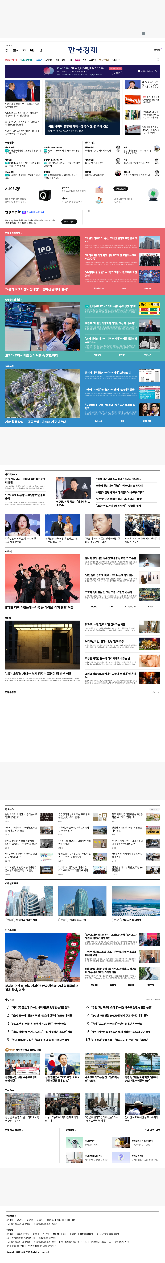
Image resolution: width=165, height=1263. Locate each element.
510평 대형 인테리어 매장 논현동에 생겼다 (127, 855)
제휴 (18, 1234)
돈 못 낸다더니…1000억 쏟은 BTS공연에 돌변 (25, 480)
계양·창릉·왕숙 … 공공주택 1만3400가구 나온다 (35, 422)
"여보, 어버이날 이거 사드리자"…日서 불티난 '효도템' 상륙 (41, 1032)
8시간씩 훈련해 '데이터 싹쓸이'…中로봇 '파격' (120, 492)
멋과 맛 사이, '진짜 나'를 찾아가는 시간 (105, 624)
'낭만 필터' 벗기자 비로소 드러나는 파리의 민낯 (109, 575)
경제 (57, 59)
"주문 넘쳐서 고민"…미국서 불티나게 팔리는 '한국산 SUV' (127, 842)
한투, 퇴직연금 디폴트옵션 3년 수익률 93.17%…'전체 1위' (127, 816)
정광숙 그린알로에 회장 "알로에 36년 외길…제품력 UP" (141, 1078)
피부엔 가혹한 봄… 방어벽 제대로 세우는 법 (107, 658)
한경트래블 (10, 929)
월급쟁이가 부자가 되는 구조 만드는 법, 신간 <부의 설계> (74, 816)
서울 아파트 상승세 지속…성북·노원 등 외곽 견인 (78, 126)
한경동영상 (10, 692)
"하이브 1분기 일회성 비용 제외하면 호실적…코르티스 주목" (110, 257)
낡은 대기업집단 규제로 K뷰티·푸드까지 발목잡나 (137, 152)
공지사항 (70, 1130)
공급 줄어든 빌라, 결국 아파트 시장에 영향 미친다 (22, 1118)
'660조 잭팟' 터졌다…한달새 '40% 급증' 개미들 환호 (38, 1023)
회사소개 (9, 1220)
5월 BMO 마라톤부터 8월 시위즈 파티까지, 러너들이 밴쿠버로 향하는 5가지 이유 (110, 970)
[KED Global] (32, 50)
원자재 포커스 (10, 147)
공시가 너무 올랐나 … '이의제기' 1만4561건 (107, 372)
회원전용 (9, 142)
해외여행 (131, 985)
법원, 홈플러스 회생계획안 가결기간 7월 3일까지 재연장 (150, 129)
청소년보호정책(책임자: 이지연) (108, 1234)
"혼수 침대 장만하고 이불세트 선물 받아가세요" (74, 842)
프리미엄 (105, 59)
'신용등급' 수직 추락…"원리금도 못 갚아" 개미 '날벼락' (119, 1040)
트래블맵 (94, 985)
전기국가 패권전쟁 (126, 920)
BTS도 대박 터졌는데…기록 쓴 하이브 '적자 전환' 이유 (39, 607)
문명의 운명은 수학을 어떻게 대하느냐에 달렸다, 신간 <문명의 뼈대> (21, 842)
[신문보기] (7, 50)
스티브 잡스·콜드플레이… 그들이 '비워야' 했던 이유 (110, 675)
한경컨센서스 (99, 288)
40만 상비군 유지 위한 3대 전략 (137, 162)
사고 (158, 1130)
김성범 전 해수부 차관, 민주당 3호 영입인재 (127, 869)
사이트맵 (46, 1234)
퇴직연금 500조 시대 (21, 920)
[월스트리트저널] (24, 50)
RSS (64, 1234)
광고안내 (40, 1220)
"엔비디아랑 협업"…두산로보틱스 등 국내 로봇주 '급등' (21, 829)
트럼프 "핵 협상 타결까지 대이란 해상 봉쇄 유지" (110, 323)
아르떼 (8, 551)
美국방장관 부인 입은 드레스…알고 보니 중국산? (61, 540)
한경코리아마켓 (11, 59)
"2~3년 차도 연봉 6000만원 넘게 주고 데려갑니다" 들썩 (119, 1015)
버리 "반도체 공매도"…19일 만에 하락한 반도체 (62, 164)
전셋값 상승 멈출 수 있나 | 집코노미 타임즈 (127, 829)
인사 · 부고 (149, 1130)
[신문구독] (41, 50)
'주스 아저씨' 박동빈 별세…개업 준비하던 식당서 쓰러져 (102, 540)
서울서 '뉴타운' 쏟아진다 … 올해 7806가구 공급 (109, 389)
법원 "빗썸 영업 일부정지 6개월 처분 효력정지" (150, 99)
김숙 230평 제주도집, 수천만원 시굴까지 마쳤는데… (22, 540)
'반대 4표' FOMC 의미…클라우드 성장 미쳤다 (61, 152)
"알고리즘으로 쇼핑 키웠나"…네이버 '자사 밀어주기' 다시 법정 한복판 (22, 114)
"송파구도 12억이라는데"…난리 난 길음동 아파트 (116, 1023)
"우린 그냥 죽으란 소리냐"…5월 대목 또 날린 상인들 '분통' (121, 1007)
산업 (63, 59)
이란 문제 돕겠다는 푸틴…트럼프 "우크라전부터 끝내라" (22, 105)
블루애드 (50, 1220)
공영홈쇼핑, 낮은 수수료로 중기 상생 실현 (21, 1078)
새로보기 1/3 (154, 809)
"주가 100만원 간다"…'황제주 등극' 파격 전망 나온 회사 (40, 1040)
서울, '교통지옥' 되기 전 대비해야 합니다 (61, 1118)
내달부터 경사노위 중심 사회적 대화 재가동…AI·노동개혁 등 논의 (22, 132)
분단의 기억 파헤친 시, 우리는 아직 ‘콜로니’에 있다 (21, 816)
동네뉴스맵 (98, 421)
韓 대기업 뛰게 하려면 (94, 162)
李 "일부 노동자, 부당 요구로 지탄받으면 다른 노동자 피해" (150, 84)
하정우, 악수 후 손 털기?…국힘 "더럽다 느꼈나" (142, 540)
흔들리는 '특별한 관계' (94, 175)
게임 (84, 59)
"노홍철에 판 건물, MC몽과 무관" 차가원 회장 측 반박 (110, 406)
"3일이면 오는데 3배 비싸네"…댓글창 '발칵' (119, 506)
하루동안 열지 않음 (147, 71)
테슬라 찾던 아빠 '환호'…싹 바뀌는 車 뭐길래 (119, 486)
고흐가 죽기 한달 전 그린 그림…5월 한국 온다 (108, 592)
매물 (122, 421)
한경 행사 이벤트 (13, 1130)
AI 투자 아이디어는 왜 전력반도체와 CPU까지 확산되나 (60, 176)
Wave (77, 59)
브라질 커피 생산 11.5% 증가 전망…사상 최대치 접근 (23, 152)
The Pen (9, 1090)
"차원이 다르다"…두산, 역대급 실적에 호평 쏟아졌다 (111, 240)
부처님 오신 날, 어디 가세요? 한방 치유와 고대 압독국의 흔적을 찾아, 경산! (41, 988)
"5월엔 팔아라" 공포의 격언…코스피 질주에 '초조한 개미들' (41, 1015)
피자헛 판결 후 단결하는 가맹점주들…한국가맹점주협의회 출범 (20, 869)
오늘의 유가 (9, 172)
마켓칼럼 (8, 159)
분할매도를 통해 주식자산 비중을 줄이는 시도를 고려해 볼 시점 (23, 164)
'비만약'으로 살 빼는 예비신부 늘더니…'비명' (119, 499)
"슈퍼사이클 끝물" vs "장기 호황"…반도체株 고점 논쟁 (111, 274)
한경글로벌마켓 (26, 59)
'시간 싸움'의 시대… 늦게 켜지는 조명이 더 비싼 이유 (38, 674)
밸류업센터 (147, 421)
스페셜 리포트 (11, 883)
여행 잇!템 (150, 985)
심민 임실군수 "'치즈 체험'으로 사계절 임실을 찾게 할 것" (62, 1078)
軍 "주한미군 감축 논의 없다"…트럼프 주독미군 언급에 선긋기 (22, 123)
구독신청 (20, 1220)
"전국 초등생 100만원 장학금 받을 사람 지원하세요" (21, 855)
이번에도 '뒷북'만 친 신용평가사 (137, 175)
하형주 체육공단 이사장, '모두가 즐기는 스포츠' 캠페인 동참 (74, 855)
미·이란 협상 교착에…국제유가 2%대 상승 (23, 176)
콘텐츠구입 (25, 1234)
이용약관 (73, 1234)
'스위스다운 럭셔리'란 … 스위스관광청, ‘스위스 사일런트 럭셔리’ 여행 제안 (110, 936)
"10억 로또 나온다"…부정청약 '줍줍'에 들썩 (25, 496)
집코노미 (38, 59)
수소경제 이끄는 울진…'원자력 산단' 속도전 (102, 1078)
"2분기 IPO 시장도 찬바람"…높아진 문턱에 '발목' (36, 289)
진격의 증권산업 (72, 920)
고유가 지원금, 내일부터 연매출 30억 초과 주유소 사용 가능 (150, 114)
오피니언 (49, 59)
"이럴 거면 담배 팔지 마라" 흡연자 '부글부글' (119, 479)
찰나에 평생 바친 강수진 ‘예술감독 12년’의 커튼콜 (110, 558)
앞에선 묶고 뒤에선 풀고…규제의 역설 (141, 1118)
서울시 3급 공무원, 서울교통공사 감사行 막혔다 (73, 829)
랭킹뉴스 (9, 999)
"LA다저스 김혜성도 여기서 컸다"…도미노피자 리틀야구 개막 (73, 869)
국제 (70, 59)
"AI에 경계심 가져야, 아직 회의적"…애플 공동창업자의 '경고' (111, 340)
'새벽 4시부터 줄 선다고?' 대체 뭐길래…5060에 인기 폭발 (120, 1032)
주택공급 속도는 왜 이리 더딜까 (98, 150)
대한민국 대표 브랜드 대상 (28, 1049)
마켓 (147, 288)
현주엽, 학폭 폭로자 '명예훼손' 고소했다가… (73, 503)
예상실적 (97, 354)
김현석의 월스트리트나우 (53, 147)
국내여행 (113, 985)
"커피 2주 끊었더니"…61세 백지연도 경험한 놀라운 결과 (40, 1007)
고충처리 (30, 1220)
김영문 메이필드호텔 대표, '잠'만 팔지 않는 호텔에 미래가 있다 (110, 953)
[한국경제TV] (15, 50)
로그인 (157, 50)
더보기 (114, 60)
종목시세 (122, 354)
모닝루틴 (92, 59)
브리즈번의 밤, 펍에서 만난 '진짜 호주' (104, 641)
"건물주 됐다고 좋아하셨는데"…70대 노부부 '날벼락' (101, 1118)
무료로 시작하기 (69, 221)
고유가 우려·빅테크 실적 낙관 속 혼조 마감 (31, 355)
